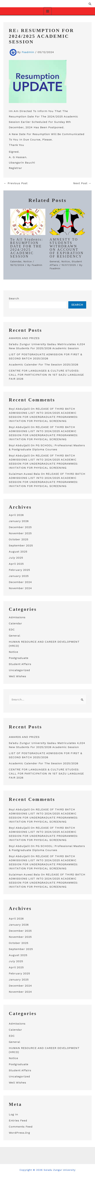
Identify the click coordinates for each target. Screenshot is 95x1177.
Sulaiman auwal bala (24, 473)
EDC (12, 629)
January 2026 (19, 520)
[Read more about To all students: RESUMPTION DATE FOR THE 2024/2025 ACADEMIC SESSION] (27, 221)
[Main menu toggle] (47, 11)
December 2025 (20, 526)
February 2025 (19, 569)
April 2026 (16, 514)
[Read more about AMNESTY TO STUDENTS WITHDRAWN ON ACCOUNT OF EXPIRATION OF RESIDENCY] (67, 221)
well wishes (17, 676)
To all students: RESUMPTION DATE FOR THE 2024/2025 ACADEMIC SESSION (26, 247)
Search (14, 298)
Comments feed (21, 1126)
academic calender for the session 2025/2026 (43, 364)
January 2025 (19, 575)
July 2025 (16, 557)
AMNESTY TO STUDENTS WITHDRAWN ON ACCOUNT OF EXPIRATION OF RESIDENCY (67, 247)
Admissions (17, 617)
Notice (27, 261)
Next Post (82, 183)
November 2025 (20, 533)
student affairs (20, 663)
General (54, 261)
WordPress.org (19, 1132)
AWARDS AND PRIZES (24, 337)
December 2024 (20, 581)
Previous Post (16, 183)
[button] (90, 3)
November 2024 (20, 587)
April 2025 (16, 563)
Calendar (15, 261)
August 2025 (18, 551)
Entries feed (18, 1120)
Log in (13, 1114)
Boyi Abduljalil (19, 408)
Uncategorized (19, 669)
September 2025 (21, 545)
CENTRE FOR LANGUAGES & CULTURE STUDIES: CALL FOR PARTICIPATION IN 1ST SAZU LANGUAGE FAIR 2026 (46, 374)
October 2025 (18, 539)
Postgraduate (18, 657)
